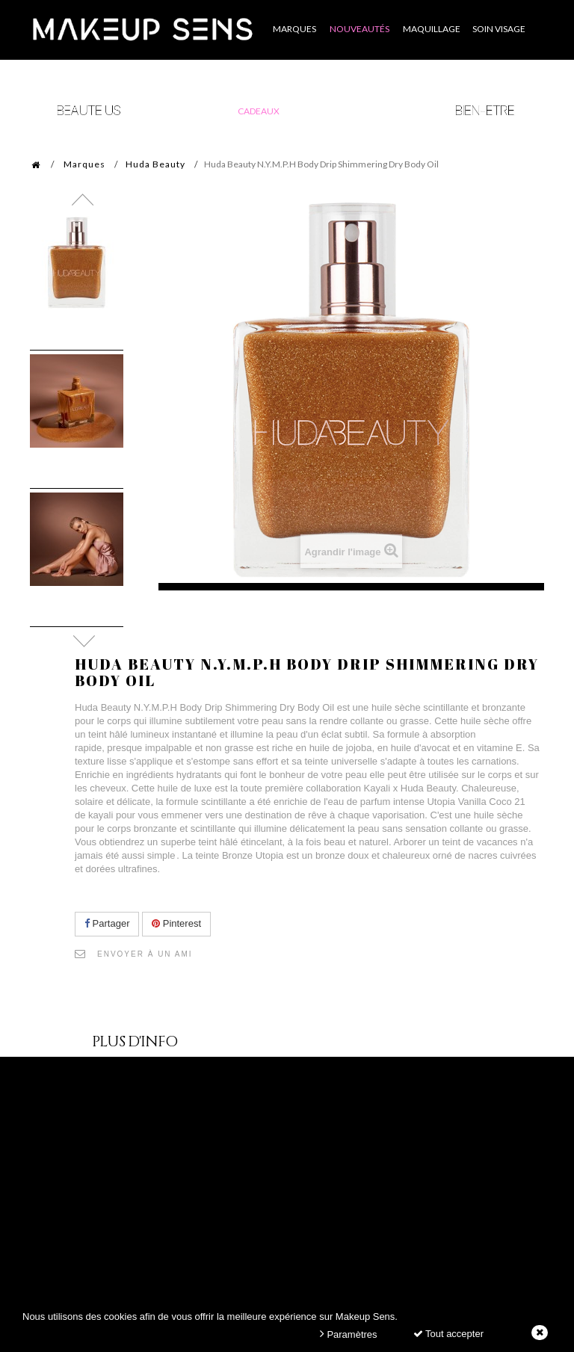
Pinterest (176, 923)
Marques (84, 164)
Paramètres (348, 1333)
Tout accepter (448, 1333)
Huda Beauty (155, 164)
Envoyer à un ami (145, 954)
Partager (106, 923)
